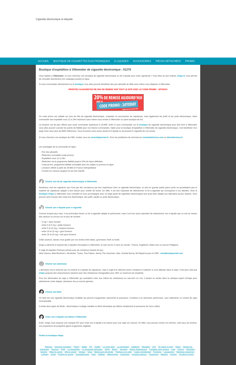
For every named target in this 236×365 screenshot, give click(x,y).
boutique (79, 84)
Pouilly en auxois (65, 354)
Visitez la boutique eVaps (51, 335)
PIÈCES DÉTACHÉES (168, 61)
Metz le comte (56, 352)
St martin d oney (165, 347)
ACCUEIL (43, 61)
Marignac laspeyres (185, 352)
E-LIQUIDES (121, 61)
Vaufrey (43, 352)
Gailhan (101, 354)
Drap (90, 352)
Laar (173, 349)
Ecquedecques (82, 354)
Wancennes (112, 354)
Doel (93, 354)
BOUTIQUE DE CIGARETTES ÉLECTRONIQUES (81, 61)
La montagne (123, 347)
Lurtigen (44, 354)
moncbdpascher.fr (100, 137)
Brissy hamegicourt (138, 349)
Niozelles (190, 349)
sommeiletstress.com (153, 137)
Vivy (154, 347)
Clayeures (125, 354)
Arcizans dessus (139, 354)
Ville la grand (70, 352)
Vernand (123, 349)
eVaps (42, 273)
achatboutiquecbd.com (171, 253)
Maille (84, 347)
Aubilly (97, 347)
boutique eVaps (46, 194)
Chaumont (153, 354)
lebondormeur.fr (175, 137)
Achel (53, 354)
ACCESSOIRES (142, 61)
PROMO (190, 61)
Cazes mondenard (142, 352)
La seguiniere (73, 349)
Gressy (181, 349)
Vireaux (82, 352)
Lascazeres (169, 352)
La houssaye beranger (92, 349)
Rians (178, 347)
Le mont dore (109, 347)
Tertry (107, 349)
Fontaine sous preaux (159, 349)
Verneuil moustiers (63, 347)
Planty (76, 347)
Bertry (115, 349)
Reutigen (146, 347)
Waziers (164, 354)
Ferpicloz (157, 352)
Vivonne (55, 349)
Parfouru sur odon (124, 352)
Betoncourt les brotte (103, 352)
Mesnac (48, 347)
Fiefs (63, 349)
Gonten (173, 354)
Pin (90, 347)
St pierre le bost (186, 354)
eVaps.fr (181, 76)
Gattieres (135, 347)
